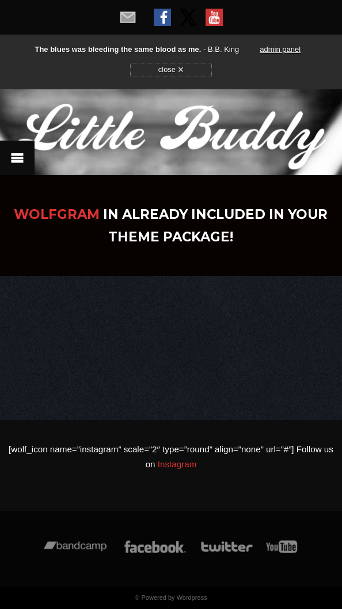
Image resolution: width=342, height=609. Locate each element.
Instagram (177, 464)
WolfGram (57, 214)
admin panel (280, 49)
